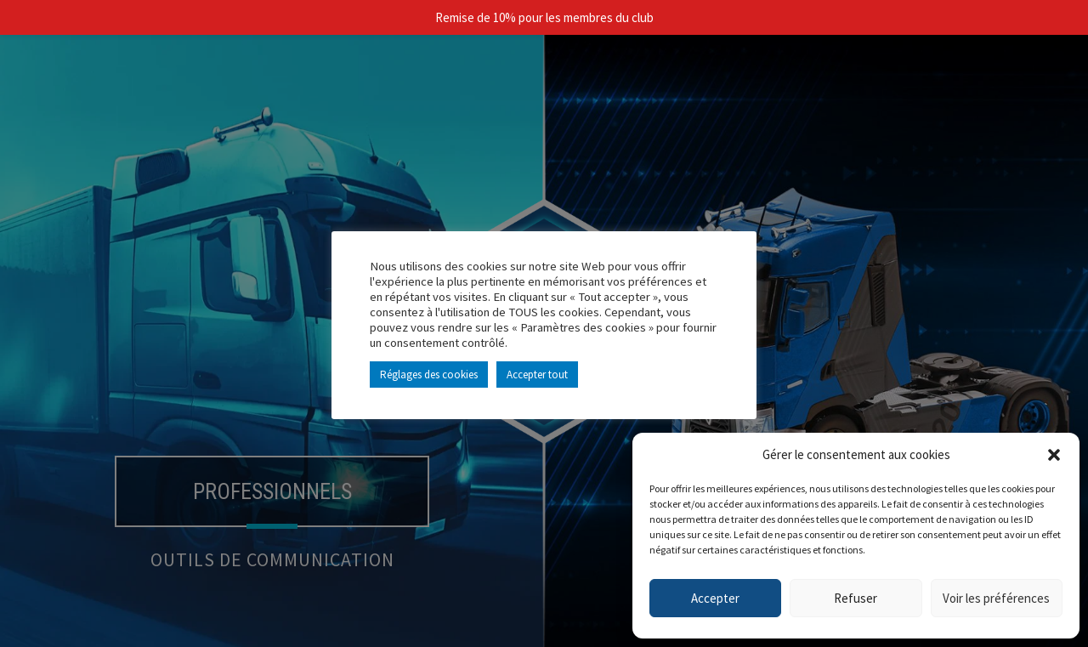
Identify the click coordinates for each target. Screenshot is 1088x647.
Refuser (855, 598)
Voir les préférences (996, 598)
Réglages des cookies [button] (429, 374)
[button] (1054, 454)
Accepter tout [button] (537, 374)
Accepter (715, 598)
